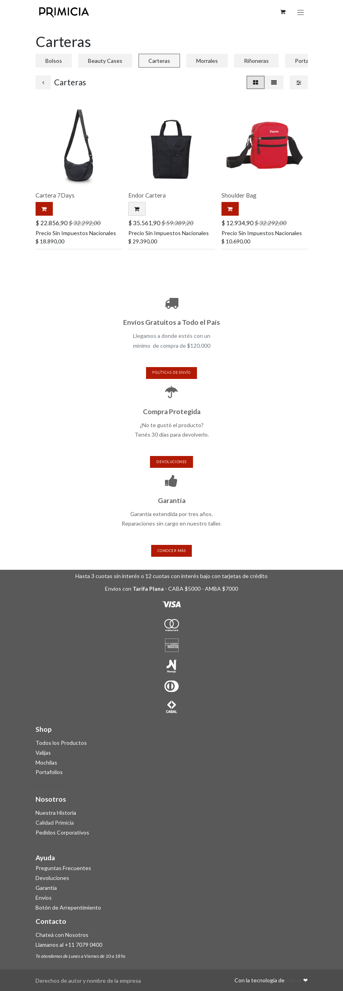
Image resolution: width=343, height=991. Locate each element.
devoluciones (171, 462)
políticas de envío (171, 372)
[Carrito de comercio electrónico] (283, 12)
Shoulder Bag (238, 195)
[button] (137, 209)
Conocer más (171, 550)
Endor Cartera (147, 195)
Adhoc (294, 980)
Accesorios (49, 785)
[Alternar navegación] (300, 12)
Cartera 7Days (55, 195)
